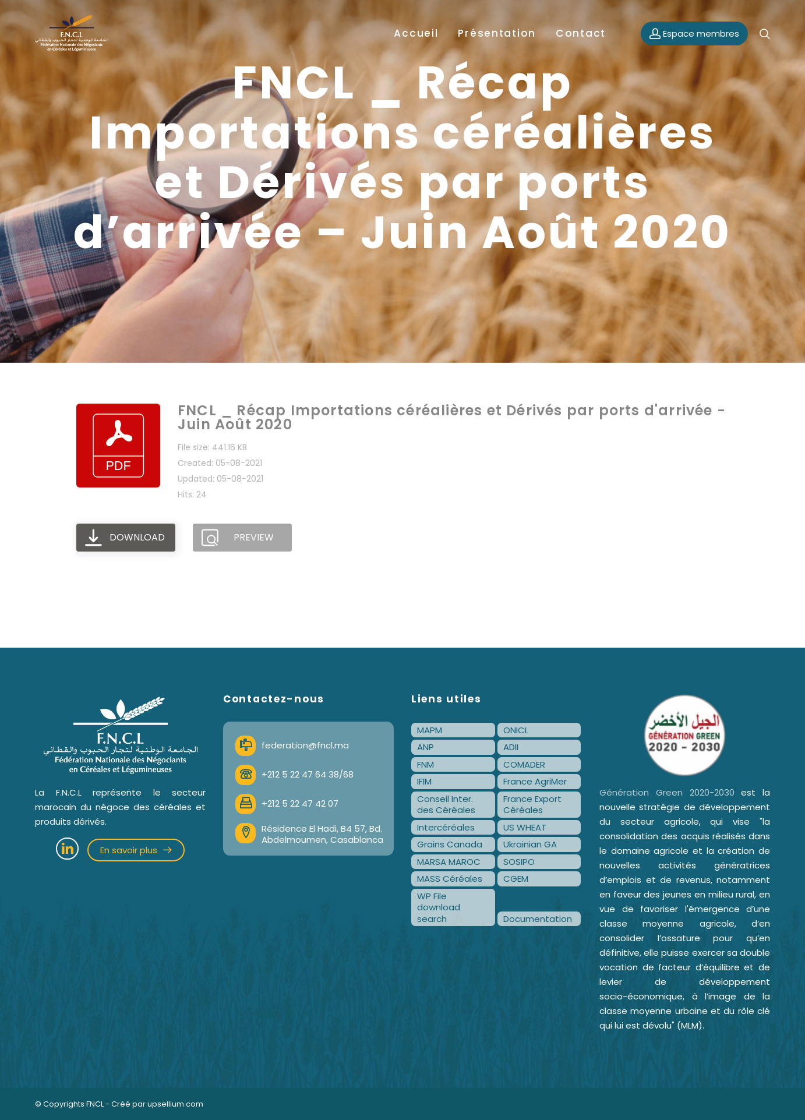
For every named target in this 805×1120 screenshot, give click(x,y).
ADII (510, 747)
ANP (425, 747)
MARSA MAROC (449, 862)
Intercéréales (446, 827)
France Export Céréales (532, 805)
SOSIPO (519, 862)
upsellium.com (175, 1104)
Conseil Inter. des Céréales (446, 805)
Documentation (537, 919)
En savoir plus (136, 850)
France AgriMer (535, 781)
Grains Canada (449, 844)
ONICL (515, 730)
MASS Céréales (449, 878)
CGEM (515, 878)
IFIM (424, 781)
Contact (581, 33)
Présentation (497, 33)
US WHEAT (524, 827)
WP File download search (438, 907)
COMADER (524, 764)
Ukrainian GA (530, 844)
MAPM (429, 730)
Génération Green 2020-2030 (667, 792)
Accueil (416, 33)
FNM (425, 764)
